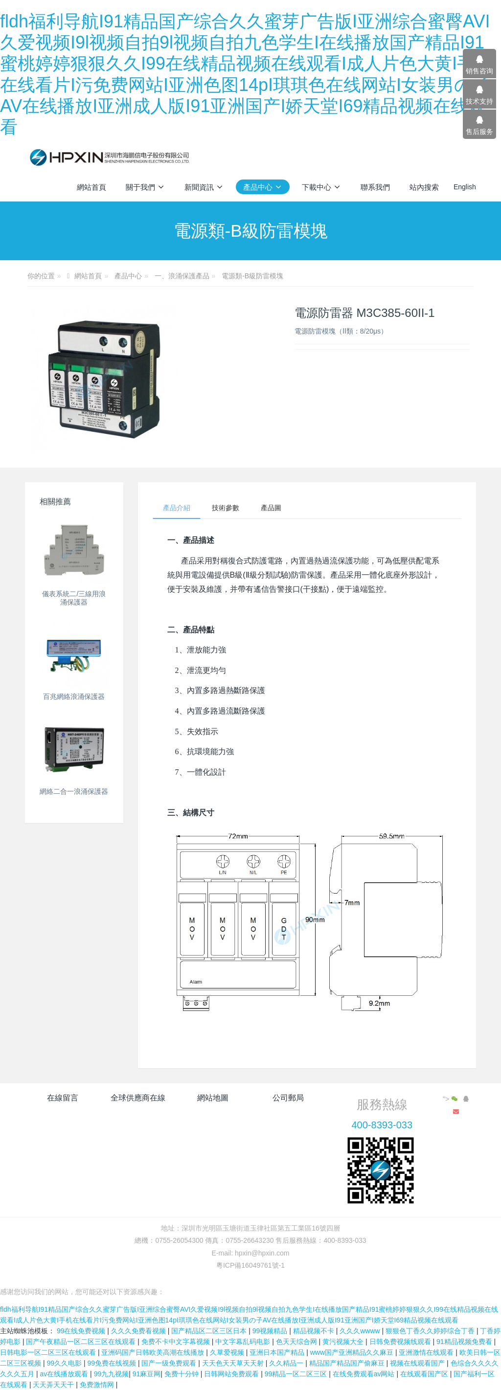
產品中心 (128, 276)
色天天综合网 (297, 1341)
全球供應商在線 (138, 1098)
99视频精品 (270, 1331)
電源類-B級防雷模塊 (252, 276)
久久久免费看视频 (139, 1331)
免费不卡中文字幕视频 (176, 1341)
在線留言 (62, 1098)
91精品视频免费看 (465, 1341)
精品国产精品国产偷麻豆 (348, 1363)
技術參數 (225, 508)
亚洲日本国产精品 (278, 1352)
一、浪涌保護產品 (182, 276)
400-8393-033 (381, 1125)
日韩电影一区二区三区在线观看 (49, 1352)
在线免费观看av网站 (365, 1374)
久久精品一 (287, 1363)
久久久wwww (361, 1331)
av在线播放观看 (65, 1374)
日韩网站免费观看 (232, 1374)
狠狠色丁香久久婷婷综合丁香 (431, 1331)
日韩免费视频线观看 (401, 1341)
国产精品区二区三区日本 (210, 1331)
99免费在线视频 (112, 1363)
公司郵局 (288, 1098)
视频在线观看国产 (418, 1363)
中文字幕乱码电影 (243, 1341)
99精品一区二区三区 (297, 1374)
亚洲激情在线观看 (427, 1352)
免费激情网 (98, 1385)
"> (451, 1099)
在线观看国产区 (425, 1374)
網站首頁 (91, 187)
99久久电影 (64, 1363)
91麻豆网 (147, 1374)
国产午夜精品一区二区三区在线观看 (81, 1341)
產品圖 (271, 508)
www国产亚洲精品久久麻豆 (352, 1352)
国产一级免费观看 (169, 1363)
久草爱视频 (228, 1352)
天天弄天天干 (54, 1385)
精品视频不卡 (314, 1331)
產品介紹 (176, 508)
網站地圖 (212, 1098)
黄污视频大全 (343, 1341)
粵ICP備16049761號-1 (250, 1265)
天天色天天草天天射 (234, 1363)
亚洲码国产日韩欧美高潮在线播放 (153, 1352)
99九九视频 (111, 1374)
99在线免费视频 (82, 1331)
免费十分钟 (182, 1374)
